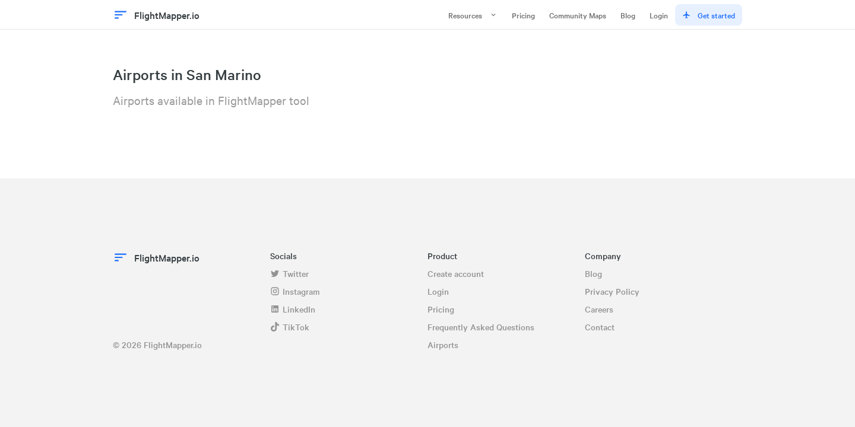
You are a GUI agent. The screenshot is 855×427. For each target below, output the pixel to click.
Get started (708, 14)
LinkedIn (292, 309)
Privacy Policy (612, 291)
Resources (473, 14)
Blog (627, 14)
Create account (456, 273)
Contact (600, 327)
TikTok (289, 327)
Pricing (523, 14)
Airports (443, 344)
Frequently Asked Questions (481, 327)
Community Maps (577, 14)
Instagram (295, 291)
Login (659, 14)
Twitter (289, 273)
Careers (599, 309)
